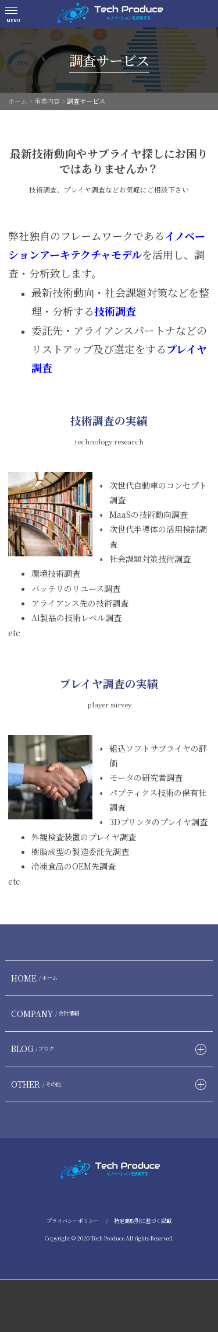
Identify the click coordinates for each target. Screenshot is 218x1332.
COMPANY (46, 1013)
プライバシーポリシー (73, 1221)
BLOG (34, 1048)
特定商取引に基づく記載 (142, 1221)
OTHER (37, 1084)
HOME (35, 978)
